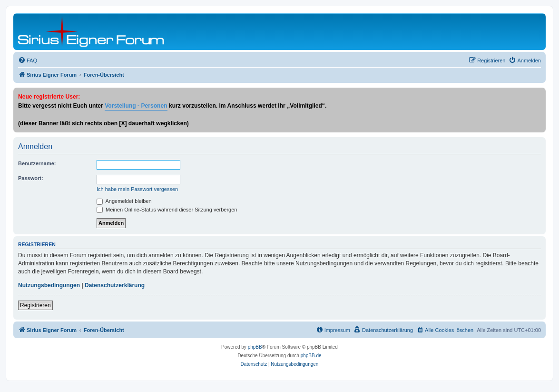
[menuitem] (27, 60)
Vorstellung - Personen (136, 105)
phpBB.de (311, 355)
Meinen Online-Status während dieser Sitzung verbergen (167, 209)
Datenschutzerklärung (115, 285)
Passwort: (30, 178)
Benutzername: (37, 163)
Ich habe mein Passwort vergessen (137, 189)
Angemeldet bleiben (124, 201)
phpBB (255, 347)
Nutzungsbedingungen (49, 285)
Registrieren (35, 305)
